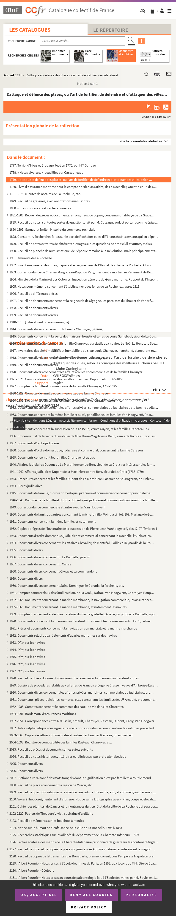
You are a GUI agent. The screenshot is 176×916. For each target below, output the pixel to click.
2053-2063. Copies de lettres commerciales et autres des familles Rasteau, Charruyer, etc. (71, 735)
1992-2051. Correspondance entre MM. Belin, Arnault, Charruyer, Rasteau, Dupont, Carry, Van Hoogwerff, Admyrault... (84, 721)
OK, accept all (38, 894)
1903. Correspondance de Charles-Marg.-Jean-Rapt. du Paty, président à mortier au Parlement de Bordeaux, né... (82, 272)
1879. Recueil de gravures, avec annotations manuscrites (49, 201)
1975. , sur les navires (27, 657)
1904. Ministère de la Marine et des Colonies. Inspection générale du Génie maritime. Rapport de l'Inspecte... (84, 279)
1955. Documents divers (26, 550)
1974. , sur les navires (27, 649)
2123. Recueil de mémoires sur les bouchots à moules (46, 820)
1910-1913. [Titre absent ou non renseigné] (39, 322)
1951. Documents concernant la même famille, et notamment (52, 521)
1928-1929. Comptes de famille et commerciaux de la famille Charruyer (59, 393)
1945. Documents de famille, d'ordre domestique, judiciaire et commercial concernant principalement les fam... (82, 493)
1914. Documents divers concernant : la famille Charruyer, (56, 329)
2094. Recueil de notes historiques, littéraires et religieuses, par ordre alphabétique (67, 756)
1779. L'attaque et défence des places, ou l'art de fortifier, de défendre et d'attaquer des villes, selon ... (80, 179)
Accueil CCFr (12, 75)
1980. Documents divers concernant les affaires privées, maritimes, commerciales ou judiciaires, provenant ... (82, 692)
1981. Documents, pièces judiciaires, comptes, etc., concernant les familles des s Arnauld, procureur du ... (84, 699)
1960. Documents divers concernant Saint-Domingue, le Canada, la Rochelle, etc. (66, 585)
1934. (16, 422)
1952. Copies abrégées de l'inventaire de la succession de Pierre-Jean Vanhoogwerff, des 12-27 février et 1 (83, 528)
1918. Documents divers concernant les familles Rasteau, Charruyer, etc (59, 357)
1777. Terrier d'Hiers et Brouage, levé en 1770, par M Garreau (52, 165)
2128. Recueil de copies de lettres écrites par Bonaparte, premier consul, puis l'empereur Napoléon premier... (84, 856)
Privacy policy (89, 907)
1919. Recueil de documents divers (33, 365)
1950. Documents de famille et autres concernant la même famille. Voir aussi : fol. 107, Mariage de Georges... (82, 514)
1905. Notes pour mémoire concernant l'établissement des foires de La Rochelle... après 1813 (74, 286)
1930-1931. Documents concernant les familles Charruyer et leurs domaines (62, 400)
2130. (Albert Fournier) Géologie (31, 870)
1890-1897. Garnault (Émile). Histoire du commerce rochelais (52, 229)
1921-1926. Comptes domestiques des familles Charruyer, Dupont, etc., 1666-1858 (66, 379)
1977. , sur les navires (27, 671)
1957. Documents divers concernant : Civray (40, 564)
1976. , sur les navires (27, 664)
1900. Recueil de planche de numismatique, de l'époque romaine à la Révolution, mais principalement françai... (84, 251)
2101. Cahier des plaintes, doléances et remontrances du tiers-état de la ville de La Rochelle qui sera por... (83, 806)
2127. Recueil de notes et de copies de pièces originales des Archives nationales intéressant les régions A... (82, 849)
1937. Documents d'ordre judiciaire (34, 443)
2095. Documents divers (26, 763)
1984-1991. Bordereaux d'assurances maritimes (42, 714)
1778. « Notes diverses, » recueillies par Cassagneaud (46, 172)
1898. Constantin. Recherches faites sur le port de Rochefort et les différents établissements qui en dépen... (84, 236)
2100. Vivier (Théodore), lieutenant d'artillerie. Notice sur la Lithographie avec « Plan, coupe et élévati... (82, 799)
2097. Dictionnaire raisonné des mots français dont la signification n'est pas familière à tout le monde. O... (82, 778)
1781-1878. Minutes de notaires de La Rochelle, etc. (45, 194)
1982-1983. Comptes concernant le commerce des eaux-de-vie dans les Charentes (66, 706)
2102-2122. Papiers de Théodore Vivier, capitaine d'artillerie (51, 813)
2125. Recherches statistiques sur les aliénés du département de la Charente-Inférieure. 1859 (74, 835)
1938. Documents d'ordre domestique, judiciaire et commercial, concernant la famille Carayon (76, 450)
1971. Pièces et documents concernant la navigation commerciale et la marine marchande (73, 628)
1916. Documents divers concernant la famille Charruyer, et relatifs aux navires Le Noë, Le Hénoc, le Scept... (84, 343)
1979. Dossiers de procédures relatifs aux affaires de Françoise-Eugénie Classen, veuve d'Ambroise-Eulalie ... (84, 685)
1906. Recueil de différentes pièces (33, 293)
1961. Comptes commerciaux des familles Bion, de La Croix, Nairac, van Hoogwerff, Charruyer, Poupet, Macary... (82, 592)
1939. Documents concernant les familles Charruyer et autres (52, 457)
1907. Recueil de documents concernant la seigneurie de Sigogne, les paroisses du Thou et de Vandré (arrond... (82, 300)
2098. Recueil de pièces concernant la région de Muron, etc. (51, 785)
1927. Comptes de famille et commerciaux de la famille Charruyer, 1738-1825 (63, 386)
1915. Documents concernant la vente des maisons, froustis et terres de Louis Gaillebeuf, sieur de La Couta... (84, 336)
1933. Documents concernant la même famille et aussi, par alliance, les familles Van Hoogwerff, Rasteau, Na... (82, 414)
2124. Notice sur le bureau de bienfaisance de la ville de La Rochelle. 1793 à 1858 (65, 827)
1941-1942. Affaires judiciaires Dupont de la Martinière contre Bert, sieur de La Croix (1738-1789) (76, 471)
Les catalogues (29, 29)
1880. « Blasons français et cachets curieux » (40, 208)
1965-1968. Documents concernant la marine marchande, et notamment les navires (67, 607)
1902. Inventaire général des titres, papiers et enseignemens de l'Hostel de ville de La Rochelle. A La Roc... (82, 265)
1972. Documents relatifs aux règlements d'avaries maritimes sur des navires (63, 635)
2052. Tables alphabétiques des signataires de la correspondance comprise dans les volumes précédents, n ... (84, 728)
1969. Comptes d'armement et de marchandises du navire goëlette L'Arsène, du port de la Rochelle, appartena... (84, 614)
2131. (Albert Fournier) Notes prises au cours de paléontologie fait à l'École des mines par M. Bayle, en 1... (83, 877)
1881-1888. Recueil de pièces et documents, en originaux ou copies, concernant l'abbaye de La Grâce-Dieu (82, 215)
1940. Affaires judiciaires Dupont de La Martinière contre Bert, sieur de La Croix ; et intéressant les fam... (82, 464)
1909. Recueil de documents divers (33, 315)
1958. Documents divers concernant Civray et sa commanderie (53, 571)
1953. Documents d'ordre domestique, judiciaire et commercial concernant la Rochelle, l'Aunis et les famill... (82, 535)
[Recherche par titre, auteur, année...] (82, 40)
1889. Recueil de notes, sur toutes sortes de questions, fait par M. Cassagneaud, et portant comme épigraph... (84, 222)
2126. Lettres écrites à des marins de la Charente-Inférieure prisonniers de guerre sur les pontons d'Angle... (83, 842)
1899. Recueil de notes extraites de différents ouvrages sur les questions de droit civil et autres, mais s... (81, 243)
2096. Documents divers (26, 771)
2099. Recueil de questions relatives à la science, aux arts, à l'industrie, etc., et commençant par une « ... (82, 792)
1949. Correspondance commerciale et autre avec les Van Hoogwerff (57, 507)
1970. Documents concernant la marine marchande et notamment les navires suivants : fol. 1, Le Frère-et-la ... (82, 621)
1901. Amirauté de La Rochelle (30, 258)
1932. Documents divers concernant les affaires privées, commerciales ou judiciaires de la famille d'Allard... (84, 407)
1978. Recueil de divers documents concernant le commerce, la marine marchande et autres (74, 678)
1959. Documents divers (26, 578)
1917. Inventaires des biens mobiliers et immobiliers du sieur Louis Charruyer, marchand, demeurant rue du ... (84, 350)
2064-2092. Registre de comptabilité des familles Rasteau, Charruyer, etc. (60, 742)
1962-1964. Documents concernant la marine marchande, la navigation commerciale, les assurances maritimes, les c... (82, 600)
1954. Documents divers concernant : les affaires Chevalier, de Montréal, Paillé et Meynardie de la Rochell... (82, 543)
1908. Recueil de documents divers (33, 308)
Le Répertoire (110, 30)
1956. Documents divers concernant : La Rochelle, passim (49, 557)
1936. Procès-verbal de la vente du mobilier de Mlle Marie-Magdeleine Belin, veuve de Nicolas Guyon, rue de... (84, 436)
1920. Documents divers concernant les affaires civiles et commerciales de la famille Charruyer (75, 372)
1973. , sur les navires (27, 642)
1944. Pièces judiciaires (25, 486)
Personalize (141, 894)
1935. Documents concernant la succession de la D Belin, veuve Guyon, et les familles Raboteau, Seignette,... (82, 428)
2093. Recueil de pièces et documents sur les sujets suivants (51, 749)
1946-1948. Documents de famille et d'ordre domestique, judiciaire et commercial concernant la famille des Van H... (84, 500)
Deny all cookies (91, 894)
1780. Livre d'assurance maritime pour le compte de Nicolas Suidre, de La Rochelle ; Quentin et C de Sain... (84, 186)
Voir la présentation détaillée (141, 141)
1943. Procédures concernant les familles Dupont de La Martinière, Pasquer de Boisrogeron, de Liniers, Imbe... (82, 478)
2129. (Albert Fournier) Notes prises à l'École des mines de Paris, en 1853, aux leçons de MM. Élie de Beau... (84, 863)
